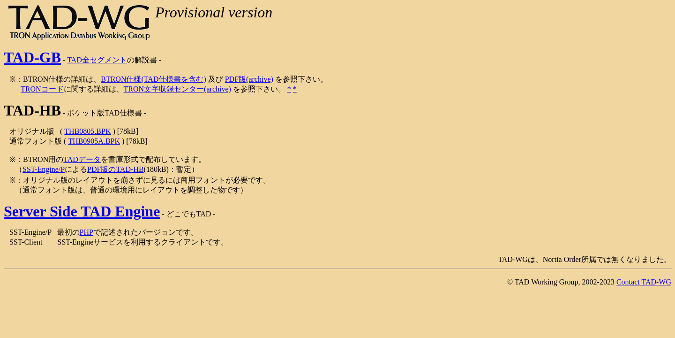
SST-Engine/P (43, 169)
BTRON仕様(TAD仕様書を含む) (153, 79)
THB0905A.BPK (94, 141)
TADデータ (82, 159)
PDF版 (235, 79)
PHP (86, 232)
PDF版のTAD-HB (115, 169)
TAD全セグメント (97, 60)
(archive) (259, 79)
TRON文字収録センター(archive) (177, 89)
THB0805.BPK (87, 131)
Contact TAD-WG (643, 282)
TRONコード (42, 89)
